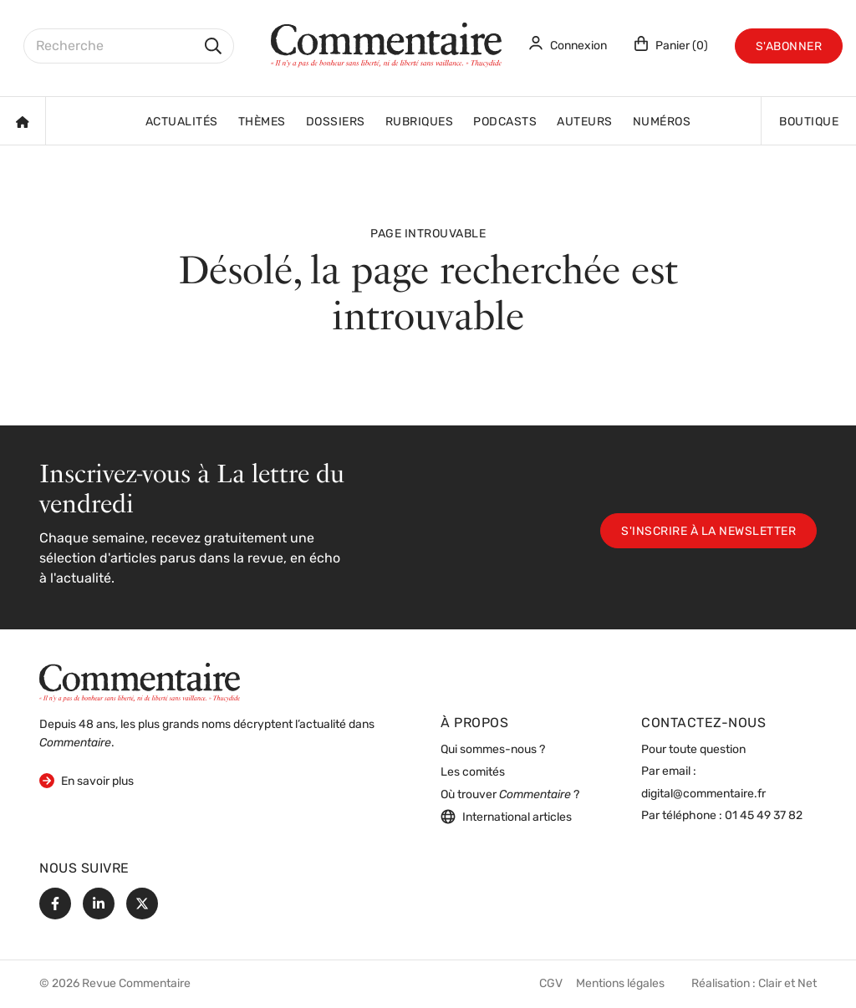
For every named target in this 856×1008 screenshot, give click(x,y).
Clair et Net (787, 984)
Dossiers (335, 122)
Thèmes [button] (262, 122)
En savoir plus (86, 780)
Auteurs (585, 122)
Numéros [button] (662, 122)
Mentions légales (620, 984)
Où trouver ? (510, 795)
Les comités (473, 772)
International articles (506, 816)
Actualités (181, 122)
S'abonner (789, 47)
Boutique (808, 122)
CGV (551, 984)
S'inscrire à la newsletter (708, 532)
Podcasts (505, 122)
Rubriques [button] (419, 122)
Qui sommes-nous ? (493, 750)
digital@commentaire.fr (703, 794)
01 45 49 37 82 (763, 816)
